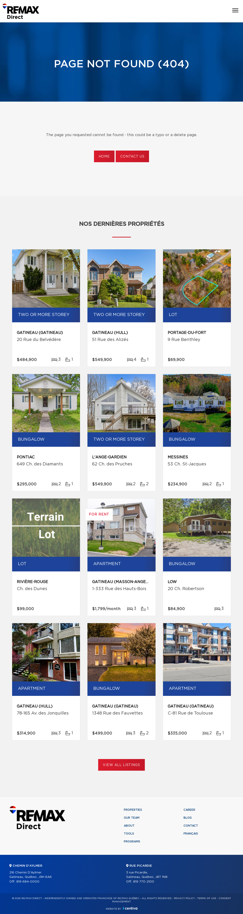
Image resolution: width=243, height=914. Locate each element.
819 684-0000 (27, 881)
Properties (133, 809)
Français (191, 833)
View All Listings (121, 765)
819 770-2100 (143, 881)
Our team (131, 817)
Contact (191, 825)
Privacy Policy (184, 898)
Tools (129, 833)
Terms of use (206, 898)
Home (104, 156)
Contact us (132, 156)
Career (189, 809)
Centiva (130, 908)
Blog (188, 817)
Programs (132, 841)
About (129, 825)
